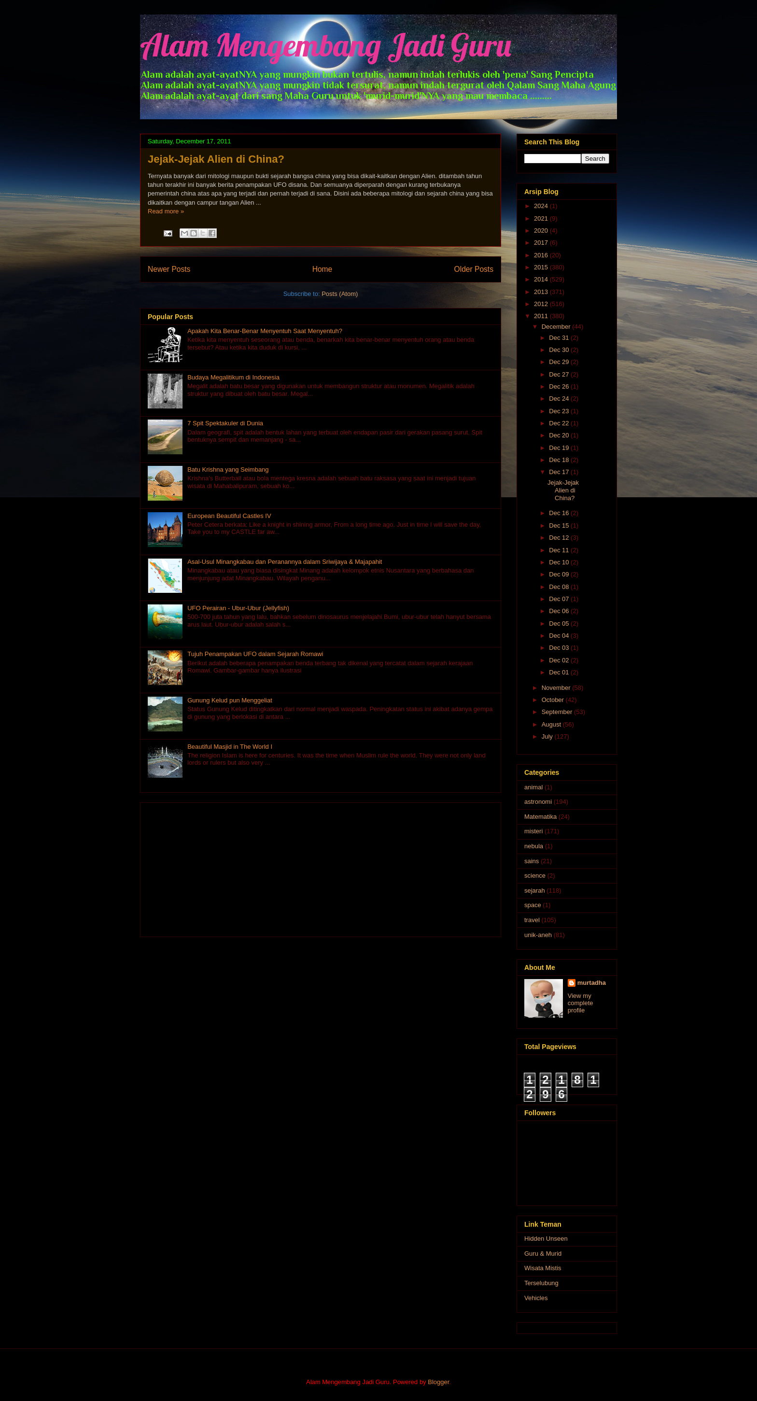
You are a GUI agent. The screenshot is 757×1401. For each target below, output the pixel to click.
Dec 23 (560, 411)
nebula (533, 846)
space (532, 905)
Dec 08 (560, 586)
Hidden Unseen (546, 1238)
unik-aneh (538, 935)
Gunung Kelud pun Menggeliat (229, 700)
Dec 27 (560, 374)
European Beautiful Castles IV (229, 515)
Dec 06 (560, 611)
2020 (542, 230)
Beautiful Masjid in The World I (229, 746)
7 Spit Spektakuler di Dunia (225, 423)
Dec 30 (560, 349)
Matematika (540, 816)
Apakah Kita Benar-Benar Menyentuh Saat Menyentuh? (264, 331)
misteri (533, 831)
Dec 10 (560, 562)
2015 (542, 267)
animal (533, 787)
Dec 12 (560, 537)
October (554, 699)
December (557, 326)
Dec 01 (560, 672)
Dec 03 (560, 647)
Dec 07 (560, 598)
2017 (542, 242)
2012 (542, 304)
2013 (542, 291)
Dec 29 (560, 361)
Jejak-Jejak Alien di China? (216, 159)
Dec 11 (560, 550)
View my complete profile (580, 1003)
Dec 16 (560, 513)
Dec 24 (560, 398)
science (535, 875)
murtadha (591, 982)
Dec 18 (560, 459)
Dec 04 (560, 635)
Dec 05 (560, 623)
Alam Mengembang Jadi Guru (325, 44)
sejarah (534, 890)
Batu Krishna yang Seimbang (227, 469)
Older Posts (473, 269)
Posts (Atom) (340, 293)
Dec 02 (560, 660)
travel (532, 920)
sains (531, 861)
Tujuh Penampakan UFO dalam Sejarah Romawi (255, 654)
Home (322, 269)
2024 (542, 206)
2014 (542, 279)
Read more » (166, 211)
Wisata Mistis (542, 1268)
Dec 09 (560, 574)
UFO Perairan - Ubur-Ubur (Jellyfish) (238, 608)
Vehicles (535, 1298)
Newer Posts (169, 269)
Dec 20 (560, 435)
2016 (542, 255)
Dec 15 (560, 525)
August (552, 724)
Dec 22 (560, 423)
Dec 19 (560, 447)
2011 (542, 316)
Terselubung (541, 1283)
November (557, 687)
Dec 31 (560, 337)
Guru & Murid (542, 1253)
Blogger (438, 1382)
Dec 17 (560, 472)
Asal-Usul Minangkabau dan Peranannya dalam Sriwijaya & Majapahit (284, 561)
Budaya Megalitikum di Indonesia (233, 377)
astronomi (538, 801)
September (558, 711)
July (548, 736)
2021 (542, 218)
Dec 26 (560, 386)
